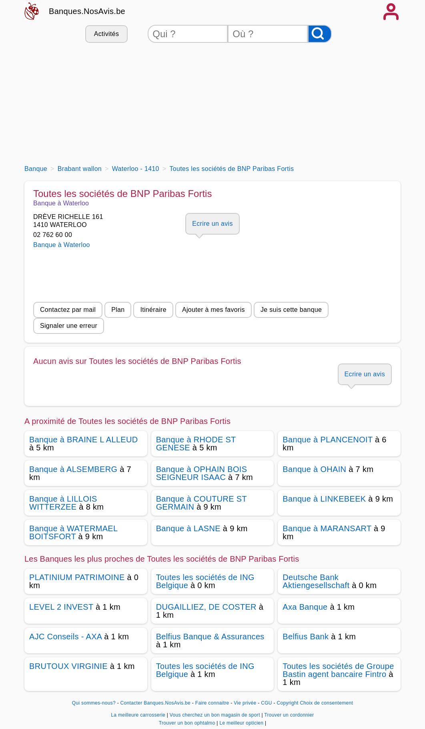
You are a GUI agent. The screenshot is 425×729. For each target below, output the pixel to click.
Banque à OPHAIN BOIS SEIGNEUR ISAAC (201, 473)
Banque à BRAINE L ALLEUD (83, 439)
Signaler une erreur (68, 325)
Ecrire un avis (212, 223)
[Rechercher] (320, 34)
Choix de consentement (326, 703)
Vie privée (245, 703)
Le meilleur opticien (242, 723)
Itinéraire (153, 309)
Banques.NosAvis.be (87, 11)
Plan (117, 309)
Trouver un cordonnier (289, 715)
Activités (106, 33)
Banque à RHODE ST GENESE (196, 443)
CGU (266, 703)
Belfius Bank (306, 636)
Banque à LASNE (188, 528)
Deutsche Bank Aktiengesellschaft (316, 581)
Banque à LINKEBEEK (324, 498)
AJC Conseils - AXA (65, 636)
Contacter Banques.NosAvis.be (155, 703)
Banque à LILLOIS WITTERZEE (63, 502)
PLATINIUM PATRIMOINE (77, 577)
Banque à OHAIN (314, 469)
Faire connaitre (212, 703)
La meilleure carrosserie (138, 715)
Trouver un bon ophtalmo (188, 723)
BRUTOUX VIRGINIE (68, 666)
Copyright (287, 703)
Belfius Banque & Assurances (210, 636)
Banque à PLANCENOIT (328, 439)
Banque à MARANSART (327, 528)
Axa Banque (305, 606)
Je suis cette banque (291, 309)
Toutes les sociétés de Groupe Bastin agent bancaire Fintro (338, 670)
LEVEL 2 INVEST (61, 606)
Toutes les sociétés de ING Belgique (205, 581)
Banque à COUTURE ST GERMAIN (201, 502)
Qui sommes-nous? (94, 703)
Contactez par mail (68, 309)
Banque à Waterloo (61, 244)
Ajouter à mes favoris (213, 309)
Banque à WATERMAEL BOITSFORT (73, 532)
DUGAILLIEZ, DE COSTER (206, 606)
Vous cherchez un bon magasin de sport (216, 715)
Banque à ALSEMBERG (73, 469)
